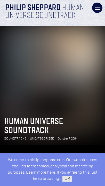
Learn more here (40, 172)
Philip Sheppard (33, 8)
